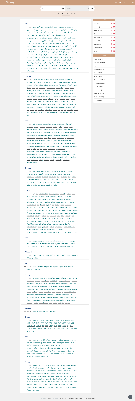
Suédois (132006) (99, 97)
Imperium (49, 398)
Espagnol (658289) (99, 69)
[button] (116, 2)
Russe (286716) (98, 76)
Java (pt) (96, 23)
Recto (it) (96, 34)
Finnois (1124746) (99, 93)
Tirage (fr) (97, 40)
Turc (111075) (98, 90)
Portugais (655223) (99, 83)
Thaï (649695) (98, 100)
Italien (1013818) (99, 73)
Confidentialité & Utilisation (87, 398)
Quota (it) (97, 27)
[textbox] (52, 8)
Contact (71, 398)
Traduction (66, 14)
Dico (59, 14)
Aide (76, 398)
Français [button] (63, 398)
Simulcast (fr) (98, 30)
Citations (74, 14)
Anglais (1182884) (99, 66)
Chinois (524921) (98, 86)
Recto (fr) (96, 51)
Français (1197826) (99, 62)
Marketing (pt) (98, 47)
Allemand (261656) (99, 79)
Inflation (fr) (97, 44)
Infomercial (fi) (98, 37)
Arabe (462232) (98, 59)
